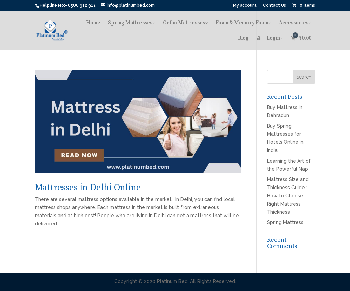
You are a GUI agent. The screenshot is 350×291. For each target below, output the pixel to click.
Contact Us (274, 5)
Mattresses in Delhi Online (88, 187)
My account (245, 5)
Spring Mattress (285, 222)
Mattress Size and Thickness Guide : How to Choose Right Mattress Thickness (288, 195)
